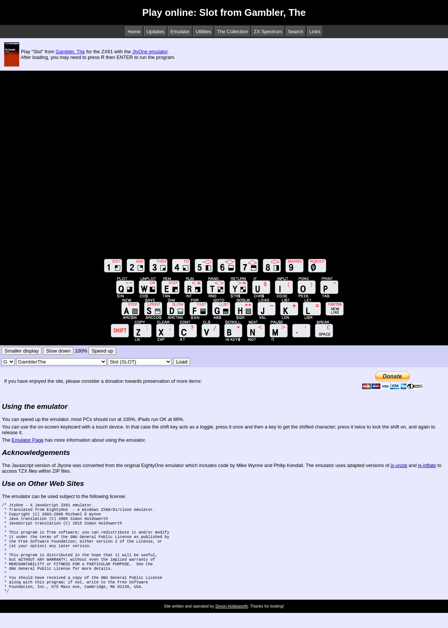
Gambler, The (70, 51)
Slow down (58, 351)
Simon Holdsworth (231, 621)
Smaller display (22, 351)
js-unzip (399, 465)
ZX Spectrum (268, 31)
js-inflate (427, 465)
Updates (155, 31)
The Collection (232, 31)
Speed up (102, 351)
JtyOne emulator (149, 51)
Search (296, 31)
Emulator (179, 31)
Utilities (203, 31)
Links (315, 31)
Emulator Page (28, 440)
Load (182, 362)
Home (133, 31)
